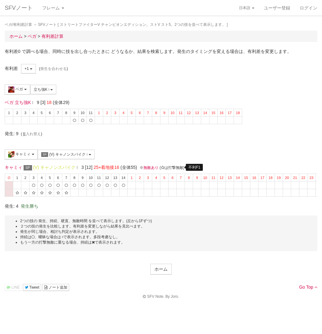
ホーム (161, 269)
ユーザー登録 (277, 7)
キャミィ (21, 154)
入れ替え (31, 134)
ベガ (17, 89)
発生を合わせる (53, 68)
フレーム (53, 7)
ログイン (308, 7)
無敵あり (150, 167)
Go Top (308, 287)
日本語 (246, 8)
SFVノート (19, 8)
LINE (13, 287)
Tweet (32, 287)
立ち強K (43, 89)
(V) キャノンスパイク (66, 154)
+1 (28, 68)
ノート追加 (55, 287)
